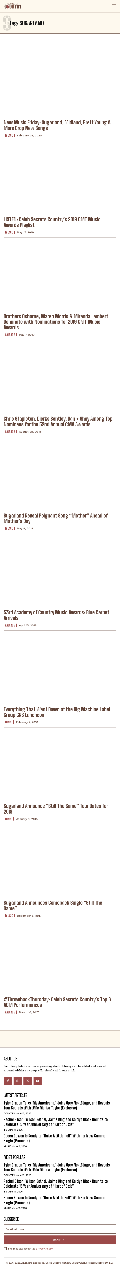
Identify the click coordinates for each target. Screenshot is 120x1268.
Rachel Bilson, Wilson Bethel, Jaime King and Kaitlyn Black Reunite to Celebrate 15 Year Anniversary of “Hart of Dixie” (56, 1122)
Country (9, 1113)
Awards (10, 334)
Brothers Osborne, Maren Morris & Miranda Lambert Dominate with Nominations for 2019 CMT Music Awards (56, 322)
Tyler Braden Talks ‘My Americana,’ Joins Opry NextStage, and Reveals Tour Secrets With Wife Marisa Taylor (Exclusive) (57, 1105)
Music (9, 135)
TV (5, 1129)
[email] (60, 1229)
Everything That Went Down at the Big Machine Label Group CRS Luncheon (57, 712)
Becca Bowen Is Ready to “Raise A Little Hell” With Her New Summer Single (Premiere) (55, 1138)
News (8, 722)
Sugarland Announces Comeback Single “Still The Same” (53, 905)
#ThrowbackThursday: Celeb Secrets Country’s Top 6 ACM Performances (57, 1002)
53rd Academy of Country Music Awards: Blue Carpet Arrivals (56, 615)
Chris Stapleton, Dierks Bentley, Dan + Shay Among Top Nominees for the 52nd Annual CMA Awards (58, 421)
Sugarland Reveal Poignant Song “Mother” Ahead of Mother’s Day (56, 518)
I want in (60, 1240)
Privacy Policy (44, 1248)
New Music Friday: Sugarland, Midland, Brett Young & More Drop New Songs (57, 125)
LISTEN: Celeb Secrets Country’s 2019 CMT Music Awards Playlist (52, 222)
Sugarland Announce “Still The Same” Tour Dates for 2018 (56, 809)
